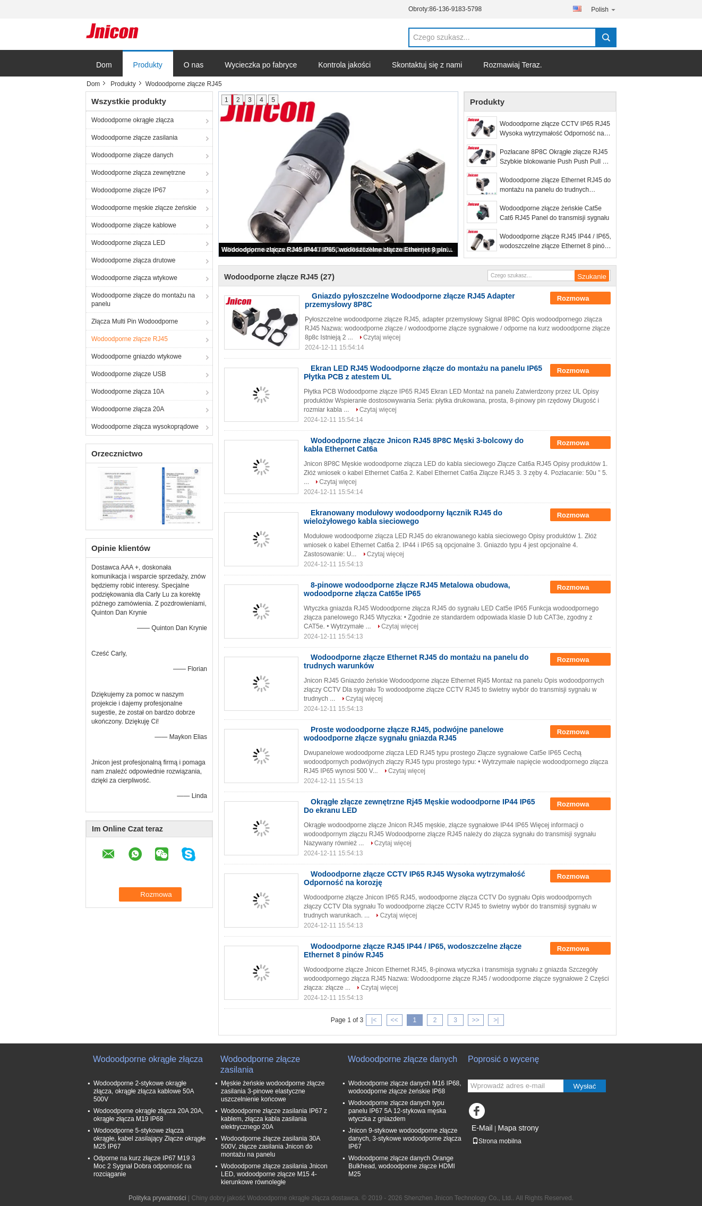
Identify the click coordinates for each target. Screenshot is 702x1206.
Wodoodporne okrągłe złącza (132, 120)
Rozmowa (580, 298)
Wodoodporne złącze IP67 (128, 190)
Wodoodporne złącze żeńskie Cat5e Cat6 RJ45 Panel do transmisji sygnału (554, 213)
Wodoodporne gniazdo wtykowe (136, 356)
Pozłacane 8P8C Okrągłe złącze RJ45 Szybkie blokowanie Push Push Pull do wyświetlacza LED (555, 157)
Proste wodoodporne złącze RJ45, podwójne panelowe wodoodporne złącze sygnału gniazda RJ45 (403, 733)
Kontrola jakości (344, 65)
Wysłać (584, 1086)
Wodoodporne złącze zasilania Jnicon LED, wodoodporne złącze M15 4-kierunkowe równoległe (274, 1174)
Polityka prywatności (157, 1198)
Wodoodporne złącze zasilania (134, 137)
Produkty (147, 65)
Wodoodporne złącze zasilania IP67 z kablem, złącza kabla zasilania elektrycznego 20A (274, 1119)
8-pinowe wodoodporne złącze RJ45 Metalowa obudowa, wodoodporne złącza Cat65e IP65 (407, 589)
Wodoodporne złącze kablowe (133, 225)
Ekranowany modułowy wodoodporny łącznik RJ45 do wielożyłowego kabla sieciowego (403, 516)
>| (496, 1020)
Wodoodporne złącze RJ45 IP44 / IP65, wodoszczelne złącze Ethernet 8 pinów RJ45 (338, 249)
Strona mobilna (496, 1141)
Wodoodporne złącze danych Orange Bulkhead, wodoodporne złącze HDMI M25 (401, 1166)
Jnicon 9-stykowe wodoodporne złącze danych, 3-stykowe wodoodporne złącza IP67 (404, 1138)
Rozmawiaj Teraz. (512, 65)
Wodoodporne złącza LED (128, 243)
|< (373, 1020)
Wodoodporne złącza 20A (127, 409)
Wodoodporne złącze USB (128, 374)
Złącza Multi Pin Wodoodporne (134, 321)
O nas (193, 65)
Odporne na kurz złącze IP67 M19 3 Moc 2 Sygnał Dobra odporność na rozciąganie (144, 1166)
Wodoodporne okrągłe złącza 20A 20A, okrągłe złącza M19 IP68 (148, 1115)
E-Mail (482, 1128)
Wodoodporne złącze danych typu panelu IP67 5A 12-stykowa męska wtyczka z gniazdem (397, 1111)
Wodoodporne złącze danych (132, 155)
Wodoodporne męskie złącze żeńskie (143, 207)
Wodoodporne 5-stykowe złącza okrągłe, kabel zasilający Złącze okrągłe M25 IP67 (149, 1138)
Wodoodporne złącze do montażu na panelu (143, 300)
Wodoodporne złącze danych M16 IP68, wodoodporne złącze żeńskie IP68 (404, 1087)
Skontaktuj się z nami (427, 65)
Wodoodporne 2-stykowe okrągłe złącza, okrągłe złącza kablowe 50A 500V (143, 1091)
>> (476, 1020)
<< (394, 1020)
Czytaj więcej (381, 337)
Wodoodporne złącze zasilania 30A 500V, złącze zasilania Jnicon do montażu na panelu (270, 1146)
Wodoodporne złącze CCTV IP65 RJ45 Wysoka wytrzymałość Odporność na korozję (555, 129)
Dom (104, 65)
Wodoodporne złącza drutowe (133, 260)
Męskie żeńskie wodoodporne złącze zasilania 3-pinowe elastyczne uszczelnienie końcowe (272, 1091)
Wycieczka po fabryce (261, 65)
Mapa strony (518, 1128)
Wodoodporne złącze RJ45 (129, 339)
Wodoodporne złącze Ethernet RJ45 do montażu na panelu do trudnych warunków (555, 185)
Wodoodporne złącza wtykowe (134, 278)
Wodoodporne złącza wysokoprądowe (145, 426)
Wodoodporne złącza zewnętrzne (138, 172)
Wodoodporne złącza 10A (127, 391)
